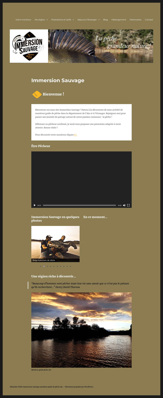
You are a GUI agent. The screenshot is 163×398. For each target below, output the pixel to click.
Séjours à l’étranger (87, 19)
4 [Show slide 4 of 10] (50, 266)
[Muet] (124, 205)
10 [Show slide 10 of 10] (70, 266)
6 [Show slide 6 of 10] (57, 266)
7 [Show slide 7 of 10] (60, 266)
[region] (55, 248)
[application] (81, 179)
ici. (75, 134)
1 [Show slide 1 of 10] (40, 266)
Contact (149, 19)
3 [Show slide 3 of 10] (47, 266)
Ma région (40, 19)
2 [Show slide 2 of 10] (44, 266)
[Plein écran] (128, 205)
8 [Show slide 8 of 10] (63, 266)
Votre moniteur (23, 19)
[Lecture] (34, 205)
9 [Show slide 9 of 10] (67, 266)
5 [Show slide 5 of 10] (53, 266)
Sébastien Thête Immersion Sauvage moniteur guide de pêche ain (36, 387)
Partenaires (135, 19)
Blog (105, 19)
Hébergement (118, 19)
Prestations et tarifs (61, 19)
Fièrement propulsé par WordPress (79, 387)
